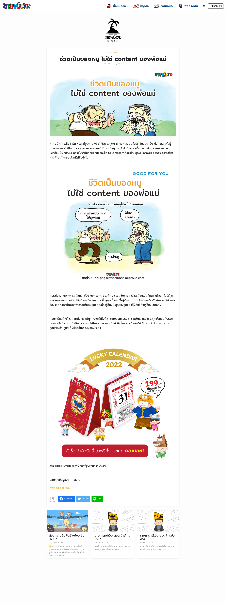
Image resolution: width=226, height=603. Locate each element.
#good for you (60, 488)
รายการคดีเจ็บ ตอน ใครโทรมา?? (112, 537)
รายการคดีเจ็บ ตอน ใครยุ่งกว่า (157, 537)
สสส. (77, 480)
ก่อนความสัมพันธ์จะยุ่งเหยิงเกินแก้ (66, 537)
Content (113, 52)
